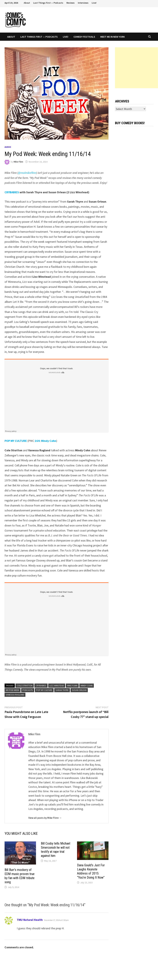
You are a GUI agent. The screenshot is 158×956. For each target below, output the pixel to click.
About (27, 2)
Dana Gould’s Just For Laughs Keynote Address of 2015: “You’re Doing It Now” (91, 871)
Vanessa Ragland (15, 694)
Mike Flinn (18, 161)
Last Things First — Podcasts (48, 2)
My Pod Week (12, 690)
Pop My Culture (44, 690)
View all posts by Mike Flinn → (45, 817)
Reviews (70, 2)
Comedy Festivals (84, 36)
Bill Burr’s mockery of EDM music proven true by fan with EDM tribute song (20, 876)
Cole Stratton (24, 685)
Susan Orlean (79, 690)
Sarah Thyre (62, 690)
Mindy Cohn (87, 685)
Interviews (83, 2)
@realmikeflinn (27, 173)
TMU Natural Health (30, 920)
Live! (94, 2)
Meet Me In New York (112, 36)
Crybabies (41, 685)
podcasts (27, 690)
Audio (8, 146)
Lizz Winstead (57, 685)
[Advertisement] (136, 67)
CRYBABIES (12, 192)
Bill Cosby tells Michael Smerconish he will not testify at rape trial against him (55, 849)
